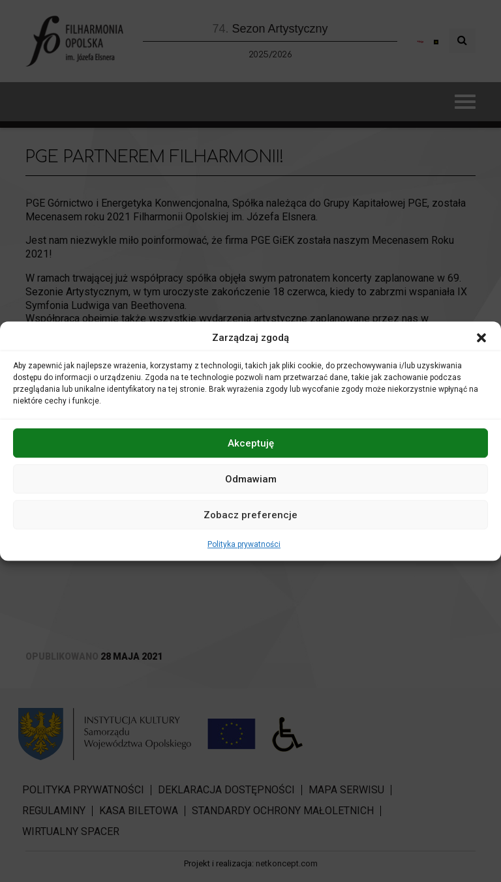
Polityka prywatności (244, 544)
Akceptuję (251, 443)
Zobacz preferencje (250, 515)
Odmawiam (251, 479)
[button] (481, 337)
